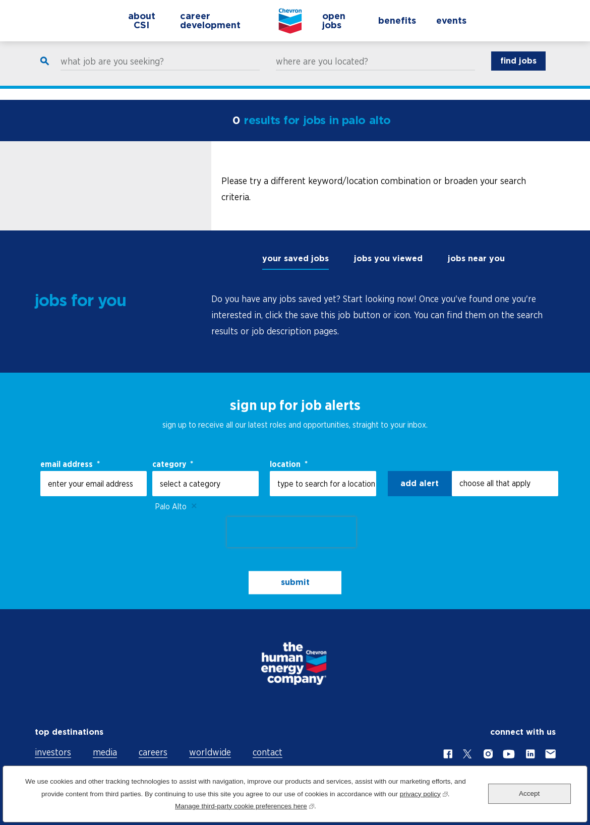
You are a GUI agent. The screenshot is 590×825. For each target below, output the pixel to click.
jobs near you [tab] (476, 258)
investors (53, 752)
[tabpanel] (383, 315)
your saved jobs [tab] (295, 258)
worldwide (210, 752)
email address (70, 464)
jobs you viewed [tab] (388, 258)
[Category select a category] (205, 483)
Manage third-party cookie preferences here (244, 805)
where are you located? (322, 71)
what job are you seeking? (112, 71)
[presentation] (291, 532)
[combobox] (323, 483)
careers (153, 752)
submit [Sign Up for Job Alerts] (295, 582)
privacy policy (424, 793)
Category (172, 464)
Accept (529, 793)
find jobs (518, 71)
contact (267, 752)
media (105, 752)
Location (289, 464)
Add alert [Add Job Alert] (419, 483)
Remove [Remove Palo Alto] (194, 506)
